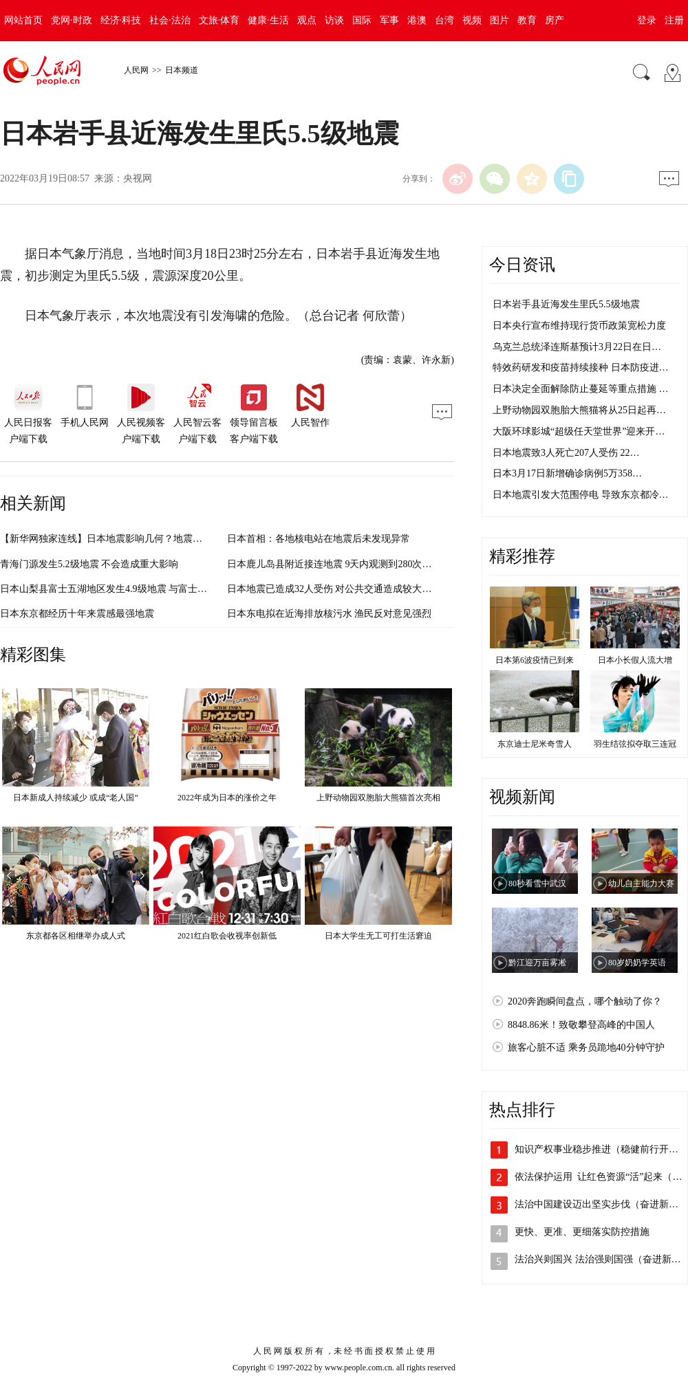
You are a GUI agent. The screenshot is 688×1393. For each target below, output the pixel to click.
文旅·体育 (219, 20)
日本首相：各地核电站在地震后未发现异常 (318, 539)
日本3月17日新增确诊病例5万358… (567, 473)
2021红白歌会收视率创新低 (227, 936)
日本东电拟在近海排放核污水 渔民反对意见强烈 (329, 613)
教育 (527, 20)
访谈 (334, 20)
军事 (389, 20)
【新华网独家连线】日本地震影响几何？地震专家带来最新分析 (135, 539)
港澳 (417, 20)
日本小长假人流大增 (635, 660)
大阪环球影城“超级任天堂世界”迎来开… (579, 431)
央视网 (137, 178)
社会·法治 (170, 20)
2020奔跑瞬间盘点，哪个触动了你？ (585, 1001)
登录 (646, 20)
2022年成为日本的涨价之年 (227, 797)
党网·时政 (71, 20)
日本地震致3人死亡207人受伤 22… (566, 453)
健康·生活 (268, 20)
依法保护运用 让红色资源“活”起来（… (598, 1177)
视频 (472, 20)
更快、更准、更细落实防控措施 (582, 1232)
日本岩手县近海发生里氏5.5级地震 (566, 304)
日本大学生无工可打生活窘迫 (378, 936)
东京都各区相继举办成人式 (75, 936)
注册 (674, 20)
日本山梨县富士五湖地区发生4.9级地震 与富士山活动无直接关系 (137, 589)
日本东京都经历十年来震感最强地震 (77, 613)
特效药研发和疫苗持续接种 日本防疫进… (581, 367)
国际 (362, 20)
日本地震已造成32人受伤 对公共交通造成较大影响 (334, 589)
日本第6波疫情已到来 (534, 660)
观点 (306, 20)
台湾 (444, 20)
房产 (554, 20)
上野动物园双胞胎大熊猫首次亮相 (378, 797)
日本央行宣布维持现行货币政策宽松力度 (579, 325)
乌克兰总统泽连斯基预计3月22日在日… (577, 347)
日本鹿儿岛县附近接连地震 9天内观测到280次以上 (334, 564)
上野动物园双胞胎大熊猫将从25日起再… (579, 410)
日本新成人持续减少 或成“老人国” (75, 797)
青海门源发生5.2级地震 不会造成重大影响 (89, 564)
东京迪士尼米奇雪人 (534, 744)
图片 (499, 20)
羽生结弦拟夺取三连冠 (635, 744)
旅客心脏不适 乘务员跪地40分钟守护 (586, 1047)
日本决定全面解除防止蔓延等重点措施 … (581, 389)
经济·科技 (121, 20)
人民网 (136, 70)
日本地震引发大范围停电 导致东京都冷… (581, 495)
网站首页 (23, 20)
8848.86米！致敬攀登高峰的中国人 (581, 1025)
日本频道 (181, 70)
